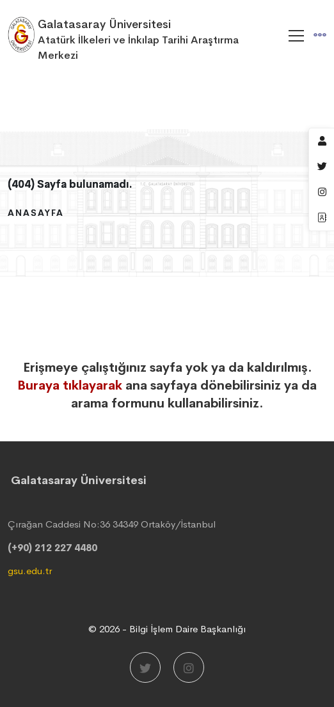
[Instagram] (188, 667)
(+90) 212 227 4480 (52, 548)
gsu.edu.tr (30, 571)
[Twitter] (145, 667)
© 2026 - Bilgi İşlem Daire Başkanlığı (167, 629)
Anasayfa (36, 212)
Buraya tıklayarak (69, 385)
